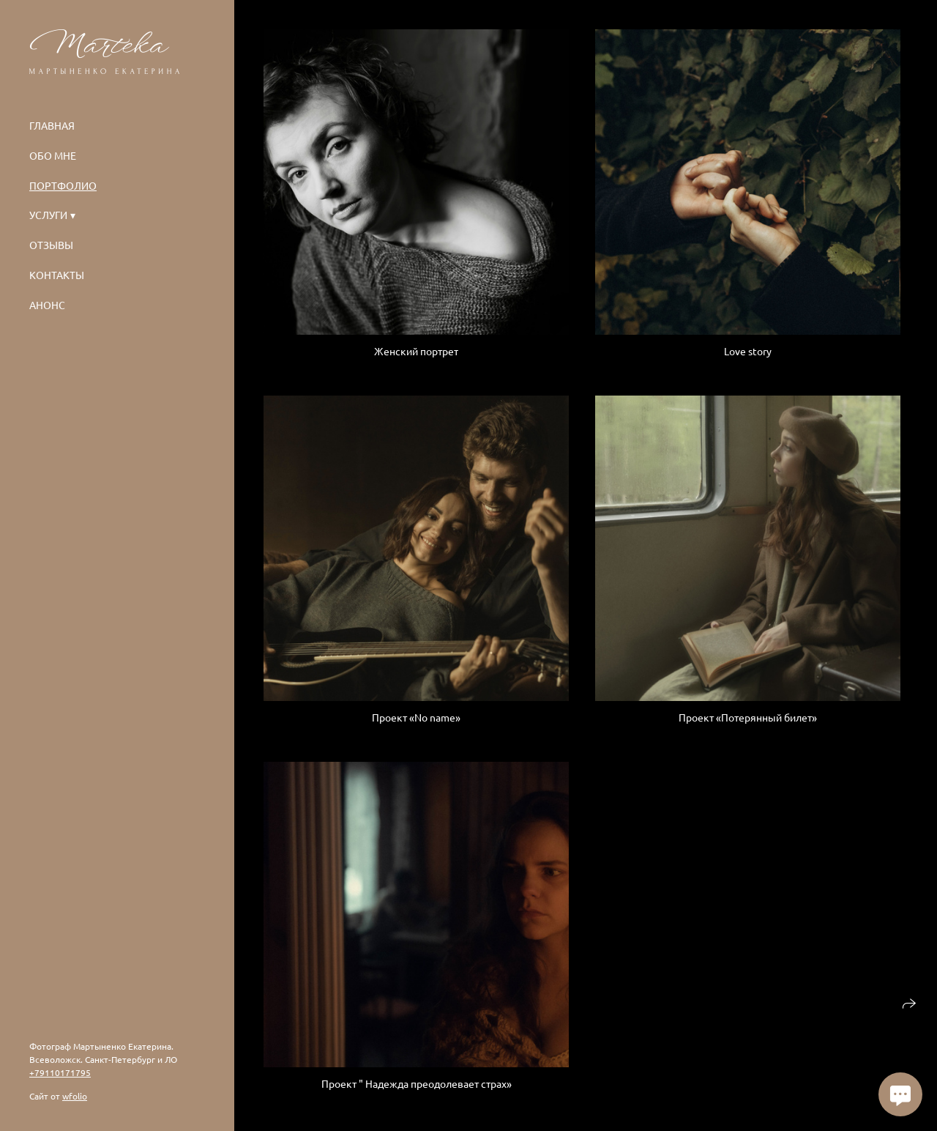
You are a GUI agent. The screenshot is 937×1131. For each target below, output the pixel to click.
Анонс (47, 304)
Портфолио (63, 185)
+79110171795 (60, 1072)
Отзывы (51, 244)
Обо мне (52, 155)
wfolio (74, 1096)
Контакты (56, 274)
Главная (52, 125)
